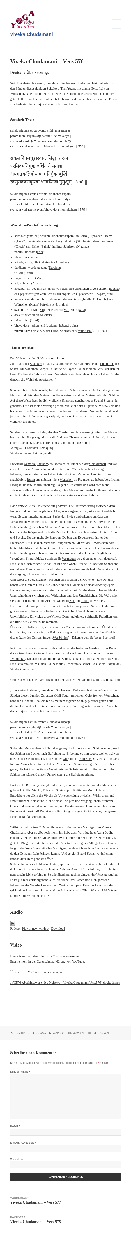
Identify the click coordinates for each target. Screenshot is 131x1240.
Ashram (42, 869)
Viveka (14, 453)
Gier (65, 758)
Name (15, 1126)
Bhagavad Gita (31, 843)
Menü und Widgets (116, 28)
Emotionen (17, 543)
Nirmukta (60, 304)
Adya (35, 283)
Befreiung (97, 469)
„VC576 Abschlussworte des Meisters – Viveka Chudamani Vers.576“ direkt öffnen (65, 982)
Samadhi (30, 463)
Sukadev (41, 1033)
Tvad (28, 273)
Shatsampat (63, 790)
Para (40, 251)
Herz (30, 859)
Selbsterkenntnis (80, 769)
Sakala (46, 246)
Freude (82, 564)
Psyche (71, 369)
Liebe (103, 764)
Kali (57, 294)
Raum (85, 600)
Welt (107, 595)
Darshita (54, 267)
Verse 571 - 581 (82, 1033)
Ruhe (18, 622)
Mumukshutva (41, 469)
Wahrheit (61, 374)
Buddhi (102, 299)
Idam (37, 257)
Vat (42, 309)
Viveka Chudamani (31, 34)
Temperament (65, 543)
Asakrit (46, 315)
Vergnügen (69, 558)
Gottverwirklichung (107, 490)
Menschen (66, 479)
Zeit (72, 600)
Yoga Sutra (32, 848)
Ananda (70, 553)
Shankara (36, 363)
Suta (82, 309)
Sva (66, 309)
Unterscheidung (20, 595)
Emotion (55, 537)
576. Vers (103, 1033)
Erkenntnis (107, 363)
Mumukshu (85, 330)
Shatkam (42, 463)
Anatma (63, 527)
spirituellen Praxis (22, 890)
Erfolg (14, 485)
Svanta (31, 241)
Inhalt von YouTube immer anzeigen (38, 972)
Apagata (99, 294)
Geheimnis (56, 769)
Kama (34, 304)
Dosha (114, 288)
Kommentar (20, 1072)
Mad (39, 278)
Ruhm (31, 479)
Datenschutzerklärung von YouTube (60, 961)
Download (58, 928)
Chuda (20, 246)
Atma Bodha (105, 832)
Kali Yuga (85, 758)
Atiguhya (61, 262)
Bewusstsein (91, 532)
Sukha (86, 553)
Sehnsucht (41, 374)
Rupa (92, 236)
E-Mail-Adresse (23, 1142)
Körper (43, 369)
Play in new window (35, 928)
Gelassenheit (97, 463)
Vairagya (16, 448)
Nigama (82, 246)
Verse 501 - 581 (62, 1033)
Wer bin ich (60, 637)
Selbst (14, 369)
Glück (68, 474)
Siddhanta (83, 241)
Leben (105, 374)
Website (16, 1159)
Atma (48, 527)
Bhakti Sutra (85, 853)
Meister (21, 358)
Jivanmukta (17, 658)
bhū (74, 325)
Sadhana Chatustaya (70, 437)
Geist (40, 632)
